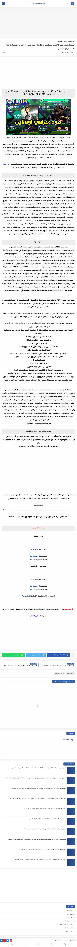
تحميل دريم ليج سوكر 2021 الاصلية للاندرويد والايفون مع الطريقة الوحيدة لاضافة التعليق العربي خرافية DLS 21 (36, 778)
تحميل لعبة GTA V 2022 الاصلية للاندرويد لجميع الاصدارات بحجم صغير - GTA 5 (45, 829)
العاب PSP (70, 914)
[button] (58, 655)
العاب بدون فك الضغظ (66, 924)
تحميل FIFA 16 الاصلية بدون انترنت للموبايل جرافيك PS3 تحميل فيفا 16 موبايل (45, 808)
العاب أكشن (69, 917)
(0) (4, 52)
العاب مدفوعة (69, 928)
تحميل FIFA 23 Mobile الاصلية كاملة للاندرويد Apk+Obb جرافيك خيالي (47, 819)
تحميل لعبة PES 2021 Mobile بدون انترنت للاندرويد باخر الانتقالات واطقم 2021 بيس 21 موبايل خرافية (39, 788)
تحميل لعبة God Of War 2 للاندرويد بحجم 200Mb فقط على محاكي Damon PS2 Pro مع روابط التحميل (39, 768)
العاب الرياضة (62, 41)
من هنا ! (6, 164)
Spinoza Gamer (38, 4)
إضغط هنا (34, 550)
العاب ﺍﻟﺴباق (69, 931)
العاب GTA (70, 911)
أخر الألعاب (71, 41)
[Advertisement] (38, 23)
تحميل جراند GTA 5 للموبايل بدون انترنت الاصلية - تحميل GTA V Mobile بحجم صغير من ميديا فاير (40, 859)
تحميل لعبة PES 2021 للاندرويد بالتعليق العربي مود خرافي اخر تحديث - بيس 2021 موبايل (42, 849)
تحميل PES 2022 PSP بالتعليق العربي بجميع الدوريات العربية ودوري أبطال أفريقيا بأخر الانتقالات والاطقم (38, 798)
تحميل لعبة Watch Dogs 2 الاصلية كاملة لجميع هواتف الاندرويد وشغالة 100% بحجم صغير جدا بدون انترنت (37, 839)
